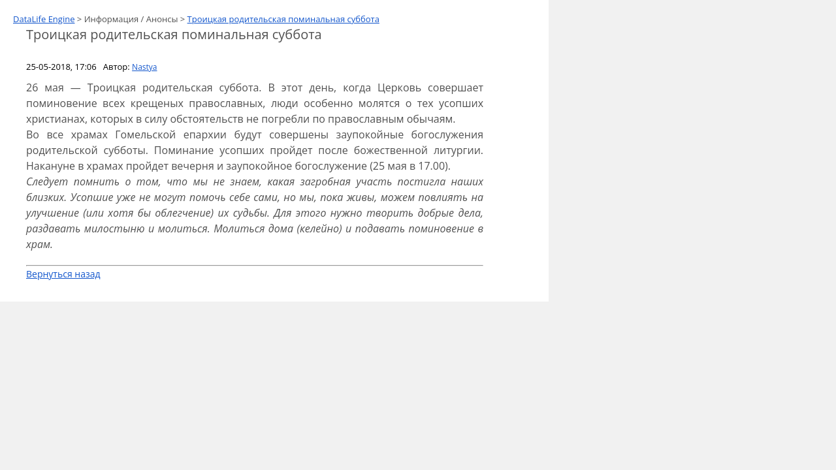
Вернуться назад (63, 274)
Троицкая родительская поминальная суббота (283, 19)
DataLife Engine (43, 19)
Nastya (144, 66)
